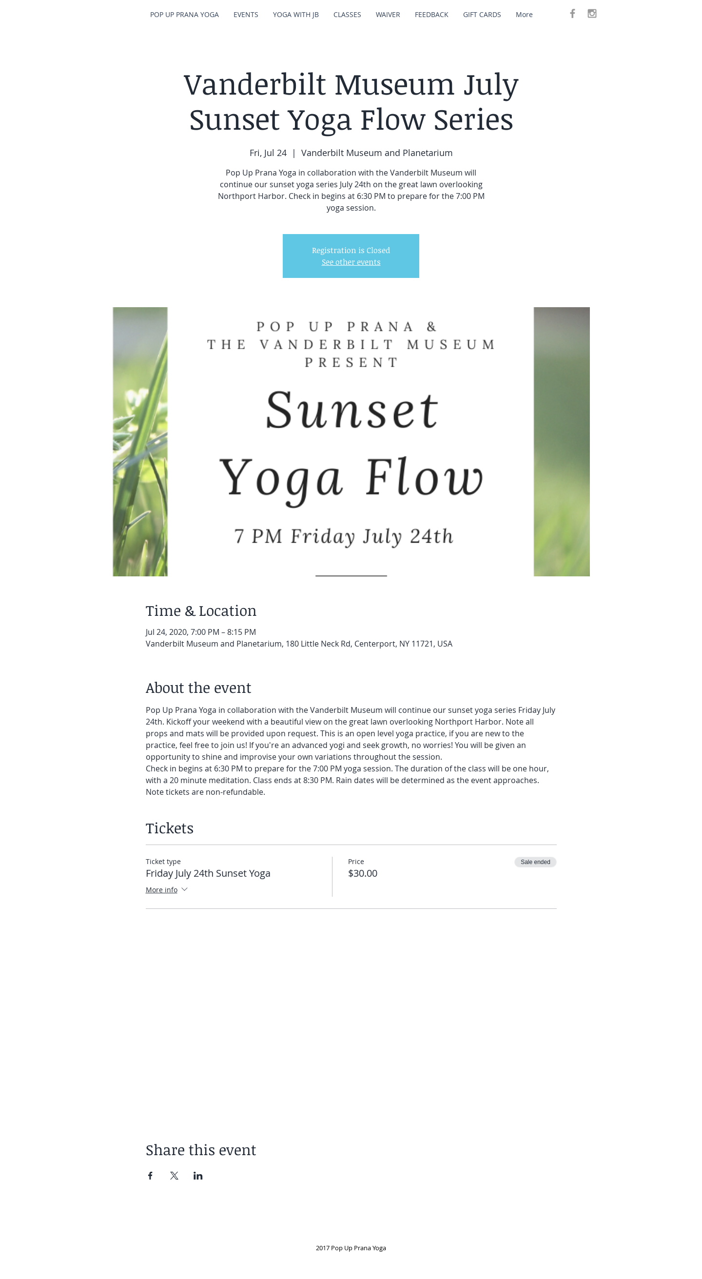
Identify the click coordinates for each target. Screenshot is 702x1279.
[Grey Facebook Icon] (572, 13)
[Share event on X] (174, 1176)
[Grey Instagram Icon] (592, 13)
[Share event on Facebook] (150, 1176)
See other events (351, 261)
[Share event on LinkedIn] (198, 1176)
